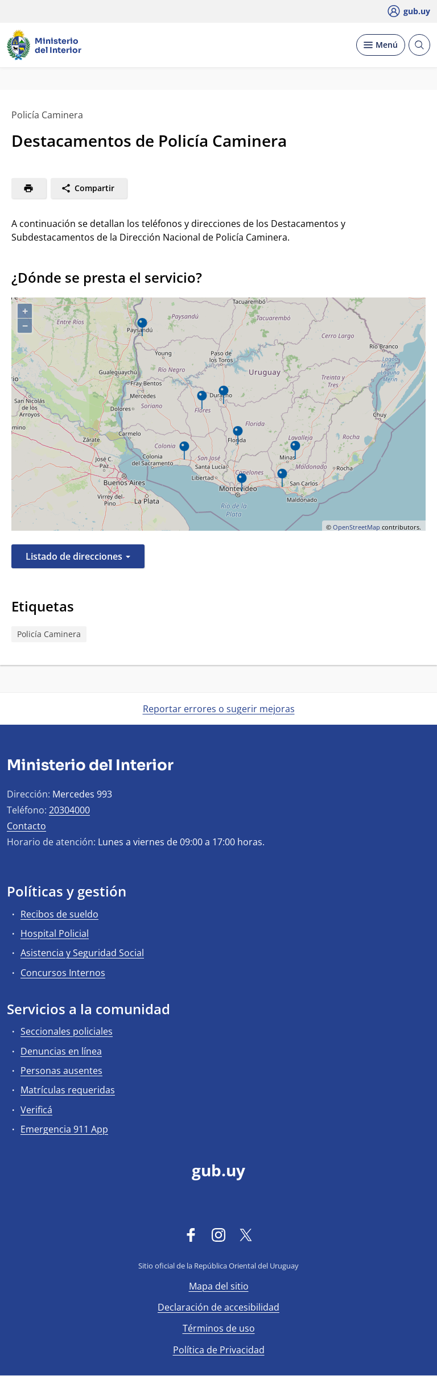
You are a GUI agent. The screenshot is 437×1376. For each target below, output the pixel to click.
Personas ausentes (61, 1070)
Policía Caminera (49, 634)
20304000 (69, 810)
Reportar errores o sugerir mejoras (219, 709)
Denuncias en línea (61, 1051)
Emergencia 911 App (64, 1129)
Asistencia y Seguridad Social (82, 953)
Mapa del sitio (219, 1286)
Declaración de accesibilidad (218, 1307)
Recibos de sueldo (59, 914)
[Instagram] (218, 1234)
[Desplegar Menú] (380, 45)
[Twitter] (246, 1234)
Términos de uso (219, 1328)
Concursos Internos (62, 972)
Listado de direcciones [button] (78, 556)
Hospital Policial (54, 933)
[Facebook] (191, 1234)
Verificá (36, 1110)
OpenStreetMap (356, 527)
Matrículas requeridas (67, 1090)
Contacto (26, 826)
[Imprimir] (28, 188)
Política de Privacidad (219, 1350)
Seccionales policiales (66, 1031)
